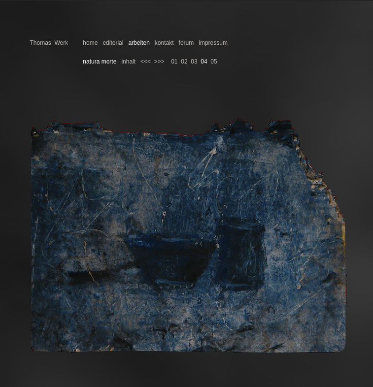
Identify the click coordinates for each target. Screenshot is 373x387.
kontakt (164, 42)
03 (194, 61)
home (90, 42)
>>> (159, 61)
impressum (213, 42)
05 (213, 61)
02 (184, 61)
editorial (112, 42)
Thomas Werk (49, 42)
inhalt (128, 61)
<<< (145, 61)
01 (174, 61)
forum (186, 42)
